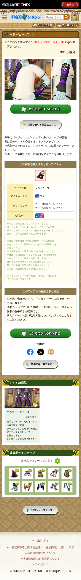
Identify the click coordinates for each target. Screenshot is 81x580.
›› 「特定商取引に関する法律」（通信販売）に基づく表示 (40, 547)
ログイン (70, 5)
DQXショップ (26, 17)
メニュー (5, 17)
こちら (68, 315)
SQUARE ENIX (16, 4)
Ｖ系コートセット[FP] (19, 411)
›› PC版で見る (40, 540)
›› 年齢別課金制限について (40, 553)
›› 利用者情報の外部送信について (40, 558)
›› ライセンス (40, 564)
